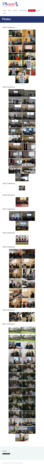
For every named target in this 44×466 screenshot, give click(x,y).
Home (4, 10)
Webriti (21, 462)
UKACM (9, 10)
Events (15, 10)
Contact (39, 10)
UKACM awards (23, 10)
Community (32, 10)
